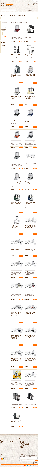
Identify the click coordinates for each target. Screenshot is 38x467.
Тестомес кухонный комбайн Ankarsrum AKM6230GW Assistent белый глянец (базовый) (16, 182)
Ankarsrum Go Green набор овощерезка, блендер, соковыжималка (15, 226)
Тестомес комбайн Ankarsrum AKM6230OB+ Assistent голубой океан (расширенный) (16, 248)
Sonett (1, 442)
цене (17, 22)
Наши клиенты (21, 450)
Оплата (20, 440)
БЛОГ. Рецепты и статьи (22, 441)
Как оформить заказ (22, 445)
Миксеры (21, 17)
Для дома (3, 17)
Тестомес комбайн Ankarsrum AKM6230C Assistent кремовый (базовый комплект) (30, 97)
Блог (20, 448)
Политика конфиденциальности (24, 443)
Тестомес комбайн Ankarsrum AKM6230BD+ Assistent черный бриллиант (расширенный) (30, 359)
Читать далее (3, 51)
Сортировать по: (13, 22)
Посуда (1, 441)
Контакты (20, 439)
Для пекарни (25, 17)
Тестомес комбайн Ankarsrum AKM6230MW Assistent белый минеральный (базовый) (30, 75)
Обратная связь (2, 455)
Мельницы (2, 438)
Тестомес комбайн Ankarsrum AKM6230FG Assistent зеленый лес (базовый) (16, 203)
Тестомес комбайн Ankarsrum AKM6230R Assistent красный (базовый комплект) (16, 34)
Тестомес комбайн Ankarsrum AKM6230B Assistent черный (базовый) (16, 119)
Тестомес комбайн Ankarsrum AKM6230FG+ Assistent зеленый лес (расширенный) (30, 226)
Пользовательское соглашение (24, 444)
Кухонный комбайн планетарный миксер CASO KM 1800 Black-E (30, 34)
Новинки (11, 440)
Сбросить (4, 38)
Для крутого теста (16, 17)
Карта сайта (21, 447)
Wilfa (4, 34)
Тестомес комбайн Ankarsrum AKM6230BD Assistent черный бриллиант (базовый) (30, 182)
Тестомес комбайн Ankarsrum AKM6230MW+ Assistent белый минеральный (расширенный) (30, 248)
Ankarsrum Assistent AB (5, 31)
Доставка (20, 451)
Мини (29, 17)
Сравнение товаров (4, 22)
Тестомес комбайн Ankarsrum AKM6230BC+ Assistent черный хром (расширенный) (16, 359)
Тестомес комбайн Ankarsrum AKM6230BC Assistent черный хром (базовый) (30, 141)
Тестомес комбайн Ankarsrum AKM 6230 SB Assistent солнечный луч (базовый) (16, 381)
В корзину (20, 41)
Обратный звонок (34, 3)
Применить (4, 36)
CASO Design (5, 32)
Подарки (11, 441)
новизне (20, 22)
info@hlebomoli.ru (3, 456)
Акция (1, 437)
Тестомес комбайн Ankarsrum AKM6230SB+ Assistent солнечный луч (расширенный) (30, 381)
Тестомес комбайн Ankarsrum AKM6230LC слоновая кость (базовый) (16, 97)
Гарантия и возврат (22, 446)
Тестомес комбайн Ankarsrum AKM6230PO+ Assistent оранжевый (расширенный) (30, 313)
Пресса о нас (21, 449)
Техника (1, 439)
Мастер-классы (12, 438)
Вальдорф (11, 437)
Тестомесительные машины (9, 17)
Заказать (35, 83)
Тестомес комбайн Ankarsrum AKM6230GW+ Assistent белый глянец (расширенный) (16, 270)
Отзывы (3, 42)
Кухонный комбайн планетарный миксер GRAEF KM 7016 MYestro (16, 75)
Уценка (11, 439)
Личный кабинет (30, 10)
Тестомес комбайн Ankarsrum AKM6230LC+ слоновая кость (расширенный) (30, 270)
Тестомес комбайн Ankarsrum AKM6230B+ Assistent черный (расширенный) (30, 336)
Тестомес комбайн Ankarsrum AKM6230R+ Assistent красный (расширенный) (30, 291)
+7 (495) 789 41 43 (32, 4)
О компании (21, 437)
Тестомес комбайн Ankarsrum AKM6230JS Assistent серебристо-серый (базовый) (16, 161)
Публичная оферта (22, 442)
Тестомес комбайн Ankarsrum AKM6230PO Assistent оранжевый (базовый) (16, 141)
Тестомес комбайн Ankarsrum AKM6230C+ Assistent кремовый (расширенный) (16, 291)
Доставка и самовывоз (22, 438)
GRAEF (4, 33)
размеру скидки (25, 22)
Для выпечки (2, 440)
